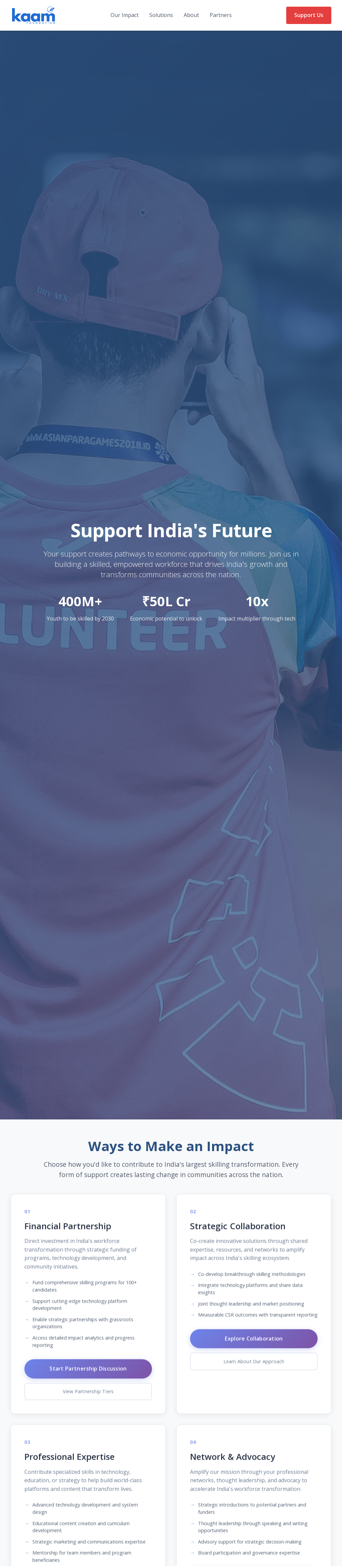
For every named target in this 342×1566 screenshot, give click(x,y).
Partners (221, 15)
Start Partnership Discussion (88, 1377)
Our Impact (125, 15)
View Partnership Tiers (88, 1400)
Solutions (161, 15)
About (191, 15)
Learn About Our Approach (254, 1370)
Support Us (308, 15)
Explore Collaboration (254, 1346)
